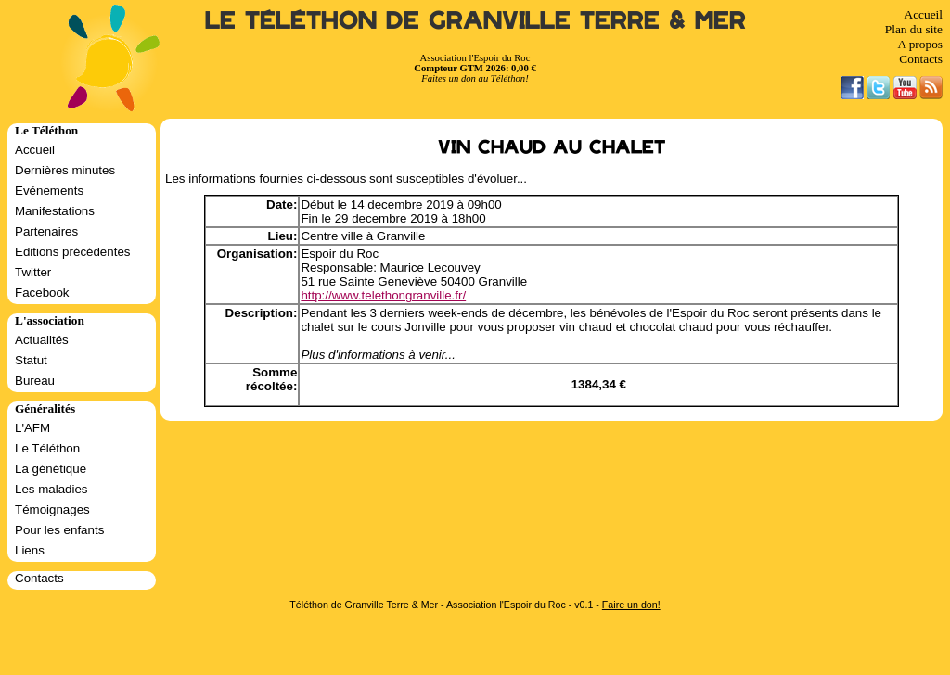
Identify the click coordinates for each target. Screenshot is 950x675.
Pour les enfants (59, 530)
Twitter (33, 272)
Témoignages (52, 509)
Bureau (35, 381)
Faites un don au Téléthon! (474, 78)
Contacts (921, 59)
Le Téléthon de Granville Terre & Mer (475, 21)
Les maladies (51, 489)
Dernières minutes (65, 170)
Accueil (924, 14)
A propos (920, 44)
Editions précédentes (72, 252)
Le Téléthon (47, 448)
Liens (30, 550)
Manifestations (55, 211)
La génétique (50, 469)
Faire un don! (631, 604)
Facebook (42, 292)
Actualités (42, 340)
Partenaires (46, 231)
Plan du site (914, 29)
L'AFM (32, 428)
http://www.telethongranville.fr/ (383, 295)
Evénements (49, 190)
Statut (31, 360)
